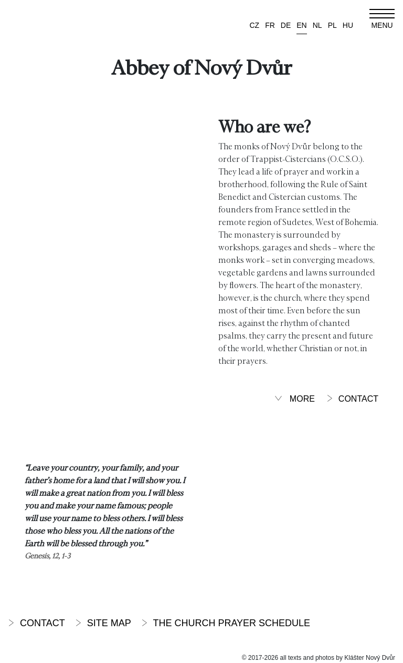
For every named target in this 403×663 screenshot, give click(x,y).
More (294, 398)
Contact (352, 398)
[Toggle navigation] (382, 18)
